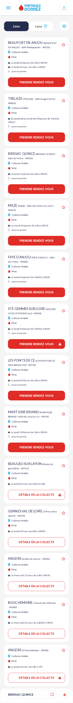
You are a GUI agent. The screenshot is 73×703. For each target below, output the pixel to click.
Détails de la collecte (40, 494)
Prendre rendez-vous (36, 82)
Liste (16, 26)
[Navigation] (8, 8)
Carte (41, 26)
